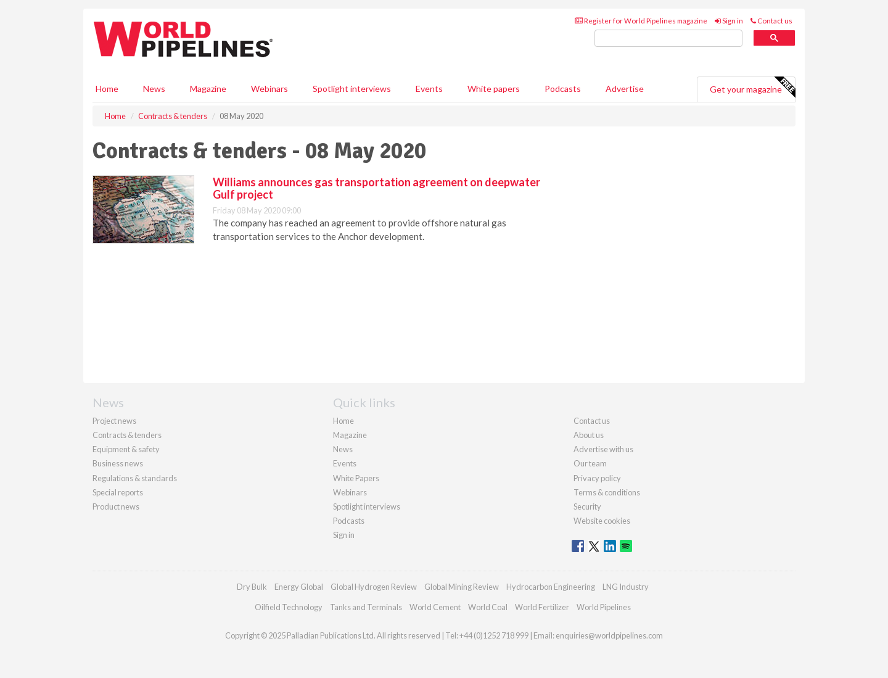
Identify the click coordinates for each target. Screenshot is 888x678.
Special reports (117, 492)
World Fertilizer (542, 607)
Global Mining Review (461, 587)
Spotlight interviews (352, 88)
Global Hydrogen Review (374, 587)
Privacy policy (597, 478)
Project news (114, 421)
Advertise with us (603, 449)
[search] (668, 39)
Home (107, 88)
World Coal (488, 607)
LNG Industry (625, 587)
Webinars (269, 88)
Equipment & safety (126, 449)
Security (587, 506)
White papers (493, 88)
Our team (590, 463)
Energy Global (298, 587)
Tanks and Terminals (366, 607)
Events (429, 88)
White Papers (356, 478)
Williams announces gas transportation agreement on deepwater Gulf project (376, 188)
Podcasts (563, 88)
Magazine (208, 88)
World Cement (435, 607)
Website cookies (602, 521)
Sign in (729, 21)
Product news (115, 506)
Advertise (625, 88)
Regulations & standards (134, 478)
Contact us (771, 21)
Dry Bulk (252, 587)
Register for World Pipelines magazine (641, 21)
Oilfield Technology (289, 607)
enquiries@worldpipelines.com (609, 635)
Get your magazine (752, 87)
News (343, 449)
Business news (117, 463)
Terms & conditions (607, 492)
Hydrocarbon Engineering (550, 587)
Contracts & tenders (127, 435)
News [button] (154, 88)
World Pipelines (604, 607)
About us (589, 435)
